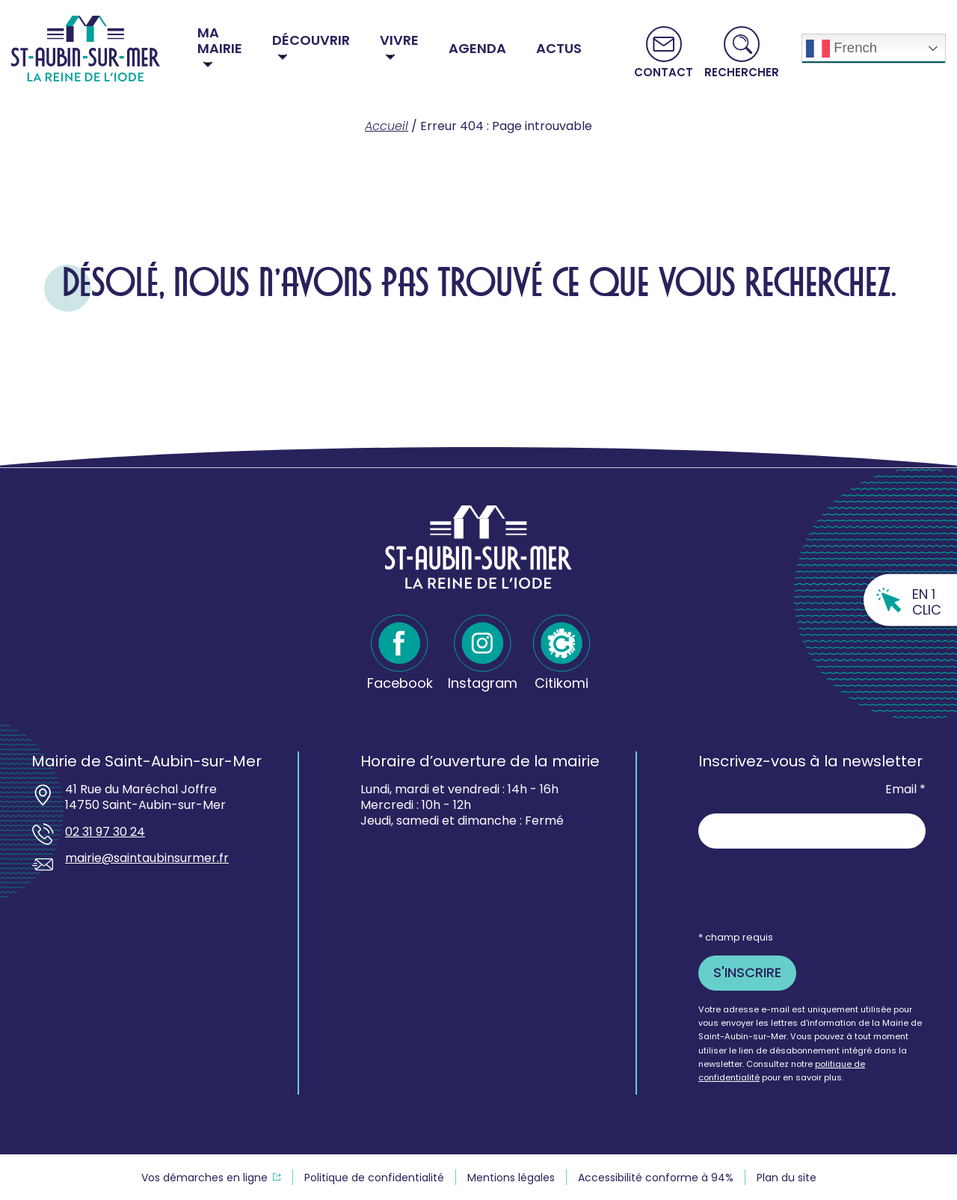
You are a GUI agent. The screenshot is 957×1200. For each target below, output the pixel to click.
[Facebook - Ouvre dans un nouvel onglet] (400, 653)
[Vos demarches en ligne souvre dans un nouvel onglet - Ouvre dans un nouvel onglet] (211, 1177)
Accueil (386, 126)
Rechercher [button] (741, 71)
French (841, 49)
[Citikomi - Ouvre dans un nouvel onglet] (561, 653)
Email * (905, 790)
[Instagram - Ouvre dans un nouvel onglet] (482, 653)
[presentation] (812, 889)
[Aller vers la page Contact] (663, 52)
